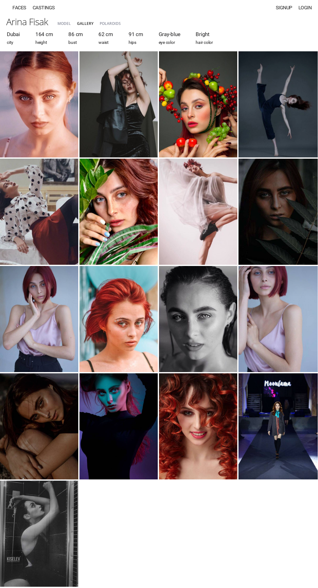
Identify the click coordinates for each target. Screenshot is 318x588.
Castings (44, 8)
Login (305, 8)
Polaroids (110, 23)
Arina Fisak (27, 21)
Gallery (85, 23)
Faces (19, 8)
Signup (284, 8)
